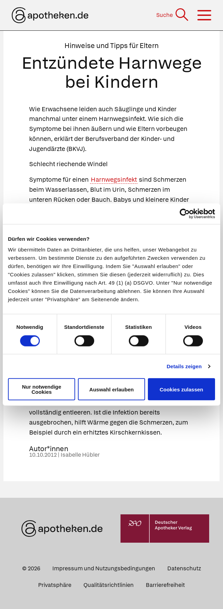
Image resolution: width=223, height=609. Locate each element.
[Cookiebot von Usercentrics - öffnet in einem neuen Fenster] (184, 213)
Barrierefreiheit (165, 585)
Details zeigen (184, 366)
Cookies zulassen (181, 389)
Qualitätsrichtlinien (108, 585)
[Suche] (173, 15)
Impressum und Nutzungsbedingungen (103, 568)
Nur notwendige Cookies (41, 389)
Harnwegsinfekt (114, 179)
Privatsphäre (54, 585)
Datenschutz (184, 568)
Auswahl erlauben (111, 389)
